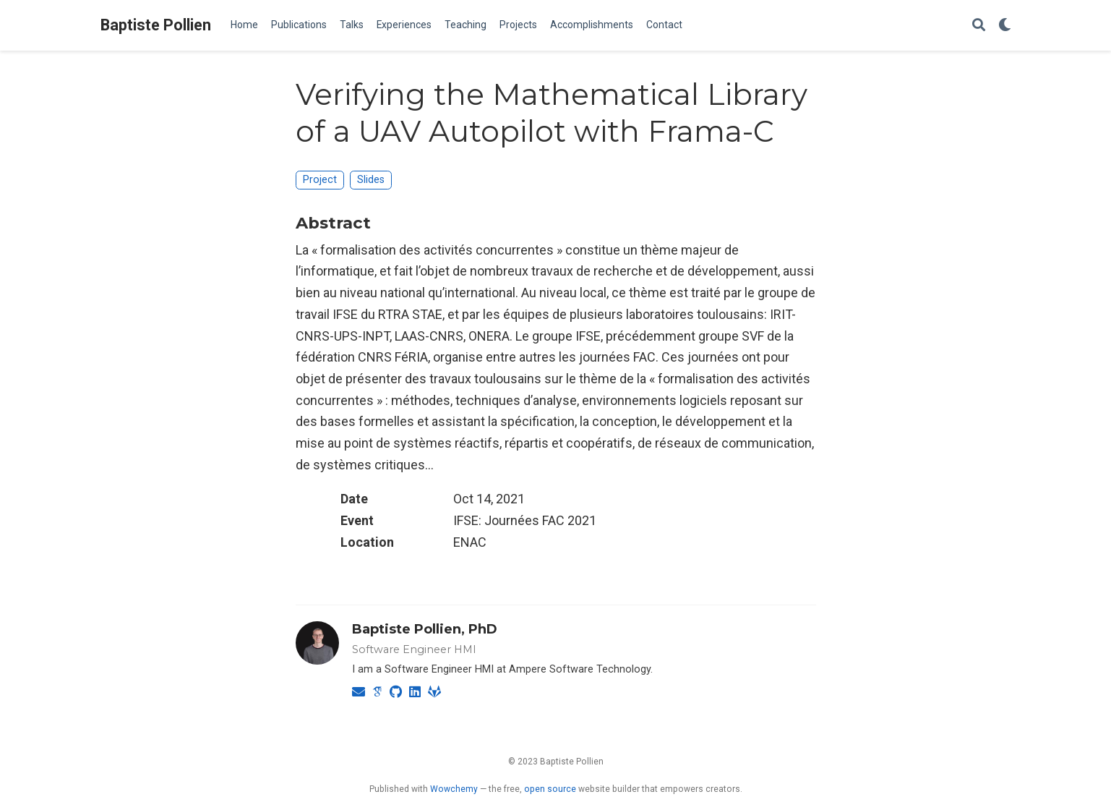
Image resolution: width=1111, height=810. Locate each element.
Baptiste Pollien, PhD (424, 629)
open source (550, 789)
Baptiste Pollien (155, 25)
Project (320, 180)
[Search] (978, 25)
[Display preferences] (1004, 25)
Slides (371, 180)
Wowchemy (454, 789)
